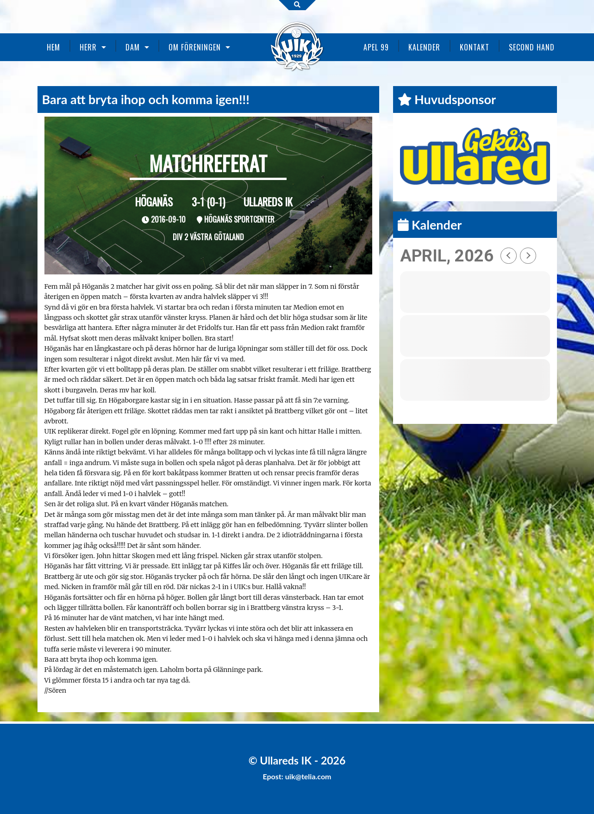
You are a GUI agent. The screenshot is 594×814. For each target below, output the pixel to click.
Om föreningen (195, 47)
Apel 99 (376, 47)
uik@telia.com (308, 776)
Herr (88, 47)
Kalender (424, 47)
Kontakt (474, 47)
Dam (132, 47)
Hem (53, 47)
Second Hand (532, 47)
